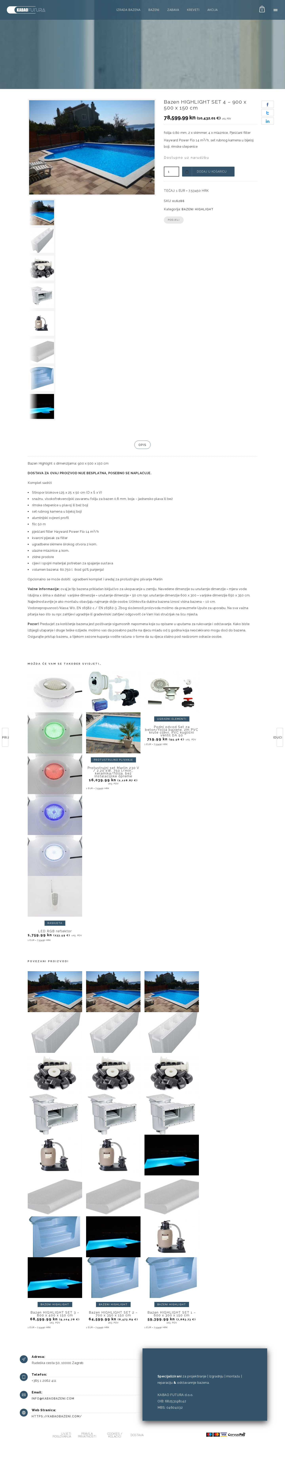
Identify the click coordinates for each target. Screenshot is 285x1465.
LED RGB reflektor (55, 931)
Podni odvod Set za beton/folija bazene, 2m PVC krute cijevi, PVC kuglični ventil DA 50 (171, 731)
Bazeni (153, 9)
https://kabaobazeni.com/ (57, 1416)
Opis (142, 445)
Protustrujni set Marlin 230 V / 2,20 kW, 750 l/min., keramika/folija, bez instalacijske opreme (113, 772)
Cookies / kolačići (114, 1435)
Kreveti (193, 9)
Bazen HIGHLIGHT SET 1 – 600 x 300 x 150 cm (171, 1314)
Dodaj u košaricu (212, 171)
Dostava (137, 1435)
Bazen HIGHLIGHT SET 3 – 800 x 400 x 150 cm (54, 1314)
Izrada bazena (128, 9)
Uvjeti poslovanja (62, 1435)
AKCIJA (212, 9)
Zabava (173, 9)
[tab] (142, 445)
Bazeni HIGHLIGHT (198, 209)
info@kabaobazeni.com (53, 1398)
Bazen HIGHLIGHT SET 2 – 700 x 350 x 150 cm (113, 1314)
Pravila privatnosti (87, 1435)
